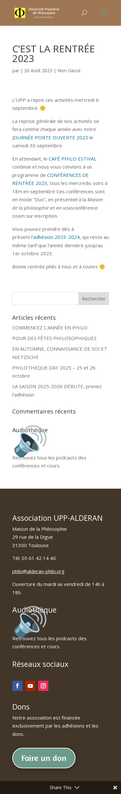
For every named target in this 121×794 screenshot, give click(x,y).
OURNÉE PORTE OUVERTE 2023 (51, 137)
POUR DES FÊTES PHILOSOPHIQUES (54, 338)
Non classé (69, 70)
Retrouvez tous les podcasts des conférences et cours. (49, 457)
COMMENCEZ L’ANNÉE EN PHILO (49, 327)
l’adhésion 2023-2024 (55, 237)
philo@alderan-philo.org (38, 571)
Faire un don (43, 758)
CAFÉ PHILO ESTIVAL (72, 158)
